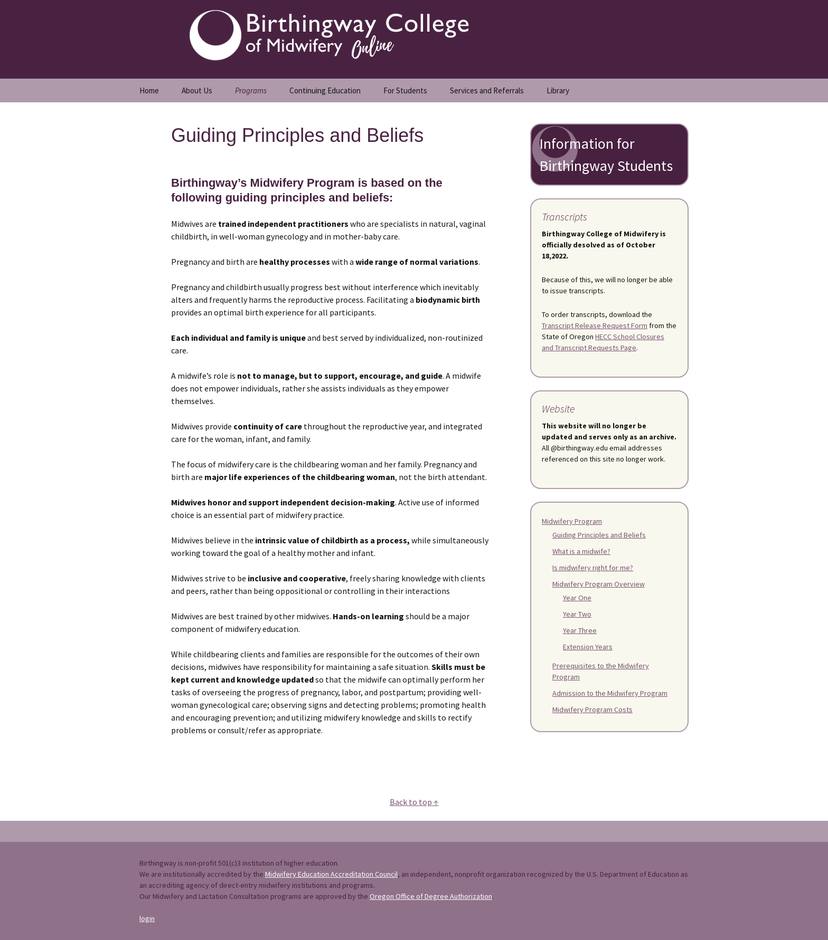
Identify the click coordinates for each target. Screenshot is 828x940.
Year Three (580, 630)
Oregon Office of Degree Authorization (431, 896)
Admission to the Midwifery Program (609, 693)
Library (558, 90)
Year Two (577, 614)
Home (149, 90)
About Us (197, 90)
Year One (577, 597)
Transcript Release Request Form (594, 325)
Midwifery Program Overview (598, 584)
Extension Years (588, 646)
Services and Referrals (487, 90)
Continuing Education (325, 90)
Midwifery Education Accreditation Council (331, 874)
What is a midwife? (581, 551)
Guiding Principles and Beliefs (599, 535)
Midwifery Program (572, 521)
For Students (405, 90)
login (147, 918)
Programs (251, 90)
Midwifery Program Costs (592, 709)
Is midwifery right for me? (592, 567)
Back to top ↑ (414, 802)
